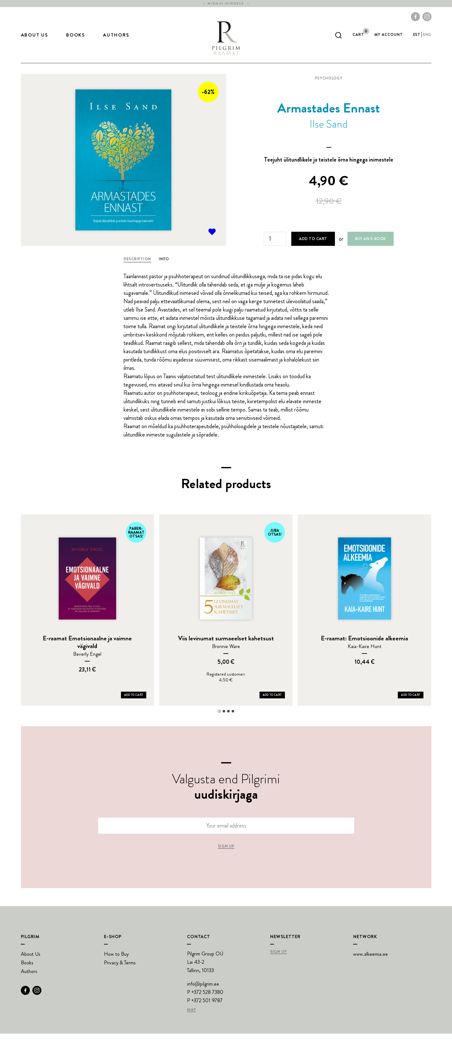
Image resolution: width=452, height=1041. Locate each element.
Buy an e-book (370, 246)
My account (388, 38)
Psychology (328, 85)
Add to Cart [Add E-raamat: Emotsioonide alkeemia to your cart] (410, 702)
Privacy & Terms (120, 970)
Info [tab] (164, 266)
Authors (116, 38)
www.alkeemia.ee (370, 961)
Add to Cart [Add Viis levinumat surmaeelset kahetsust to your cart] (272, 702)
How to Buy (116, 961)
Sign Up (278, 959)
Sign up (226, 854)
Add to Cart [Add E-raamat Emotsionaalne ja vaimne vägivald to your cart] (133, 702)
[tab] (219, 718)
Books (75, 38)
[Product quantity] (275, 246)
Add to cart (313, 246)
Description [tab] (137, 266)
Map (191, 1017)
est (416, 38)
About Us (34, 38)
